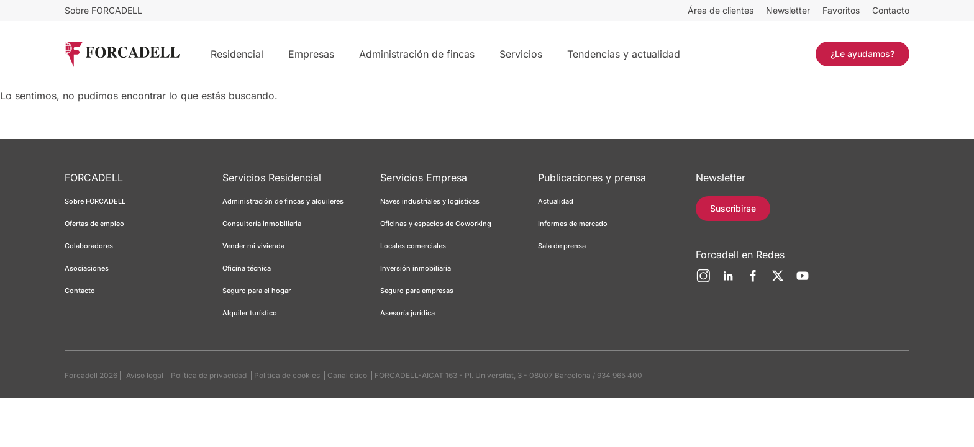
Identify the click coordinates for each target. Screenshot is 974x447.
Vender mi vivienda (253, 246)
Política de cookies (287, 375)
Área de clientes (720, 10)
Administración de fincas (417, 54)
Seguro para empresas (416, 290)
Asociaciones (87, 268)
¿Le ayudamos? (862, 53)
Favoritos (841, 10)
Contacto (890, 10)
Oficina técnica (246, 268)
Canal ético (347, 375)
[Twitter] (777, 280)
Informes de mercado (573, 223)
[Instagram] (703, 280)
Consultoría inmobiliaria (261, 223)
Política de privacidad (209, 375)
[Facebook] (752, 280)
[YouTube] (802, 280)
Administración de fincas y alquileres (283, 201)
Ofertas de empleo (94, 223)
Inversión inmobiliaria (415, 268)
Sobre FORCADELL (103, 10)
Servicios (520, 54)
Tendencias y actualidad (623, 54)
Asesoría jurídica (407, 313)
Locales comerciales (413, 246)
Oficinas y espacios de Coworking (435, 223)
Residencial (237, 54)
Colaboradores (89, 246)
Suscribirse (734, 208)
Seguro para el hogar (256, 290)
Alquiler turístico (249, 313)
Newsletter (788, 10)
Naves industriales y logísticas (430, 201)
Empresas (311, 54)
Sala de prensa (562, 246)
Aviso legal (144, 375)
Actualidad (555, 201)
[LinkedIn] (728, 280)
